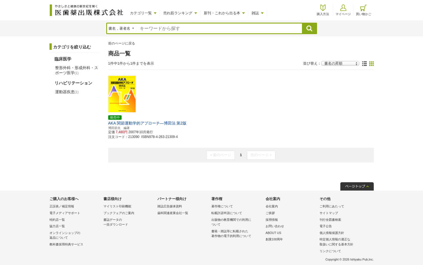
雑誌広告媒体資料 (169, 206)
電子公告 (326, 226)
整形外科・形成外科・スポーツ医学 (76, 70)
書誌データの (129, 222)
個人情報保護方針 (332, 232)
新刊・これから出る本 (222, 13)
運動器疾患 (67, 92)
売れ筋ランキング (177, 13)
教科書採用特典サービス (66, 244)
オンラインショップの (75, 235)
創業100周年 (274, 239)
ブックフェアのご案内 (118, 213)
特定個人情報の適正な (345, 242)
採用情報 (272, 219)
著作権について (222, 206)
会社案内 (272, 206)
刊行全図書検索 (330, 219)
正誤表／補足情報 (61, 206)
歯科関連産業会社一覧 (172, 213)
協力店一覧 (57, 226)
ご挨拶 (270, 213)
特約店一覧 (57, 219)
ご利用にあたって (332, 206)
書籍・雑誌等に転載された (237, 234)
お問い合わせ (275, 226)
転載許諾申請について (226, 213)
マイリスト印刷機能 (117, 206)
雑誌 (255, 13)
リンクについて (330, 251)
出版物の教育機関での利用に (237, 222)
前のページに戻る (121, 43)
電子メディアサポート (64, 213)
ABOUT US (273, 232)
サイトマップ (329, 213)
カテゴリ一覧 (141, 13)
